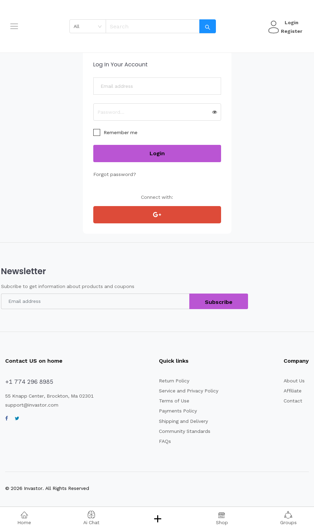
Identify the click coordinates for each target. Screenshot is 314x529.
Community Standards (181, 431)
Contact (292, 400)
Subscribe (219, 302)
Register (290, 31)
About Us (294, 380)
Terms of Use (171, 400)
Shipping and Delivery (180, 421)
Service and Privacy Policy (185, 390)
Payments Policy (175, 411)
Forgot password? (112, 174)
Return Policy (171, 380)
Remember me (120, 132)
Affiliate (291, 390)
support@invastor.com (29, 405)
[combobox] (90, 26)
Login (290, 22)
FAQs (163, 441)
